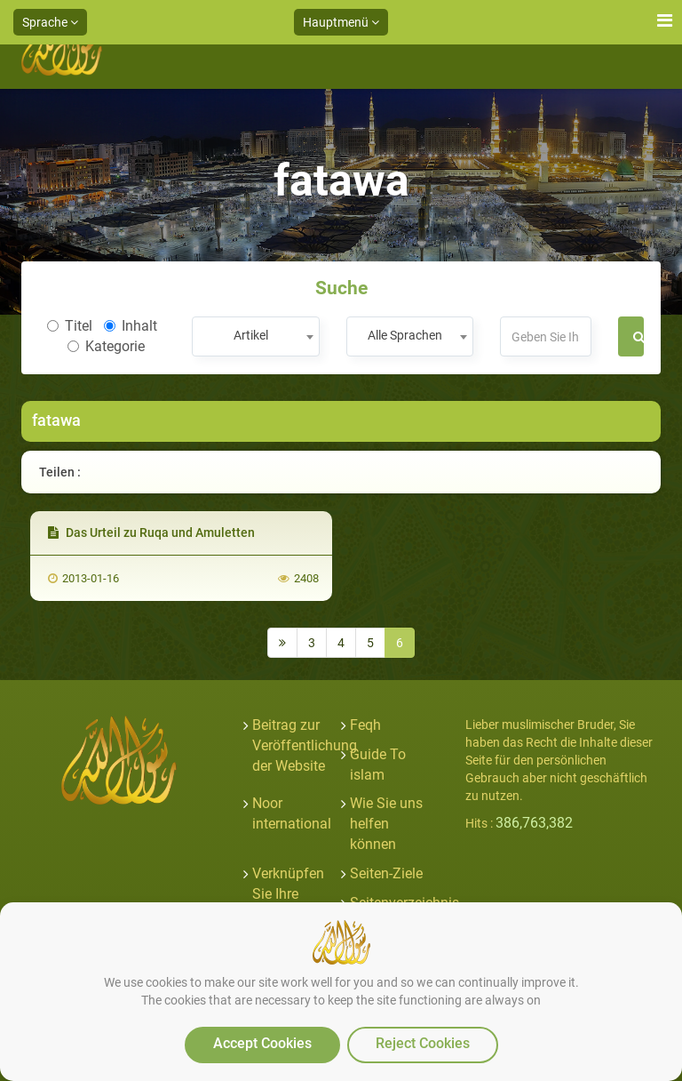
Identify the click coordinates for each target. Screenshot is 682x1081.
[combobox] (255, 336)
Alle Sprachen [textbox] (405, 335)
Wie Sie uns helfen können (386, 824)
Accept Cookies (262, 1043)
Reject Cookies (423, 1043)
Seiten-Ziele (386, 873)
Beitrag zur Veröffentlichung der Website (304, 745)
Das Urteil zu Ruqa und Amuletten (151, 532)
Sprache (50, 22)
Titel (69, 325)
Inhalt (130, 325)
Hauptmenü (341, 22)
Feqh (365, 725)
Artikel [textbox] (251, 335)
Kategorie (106, 346)
